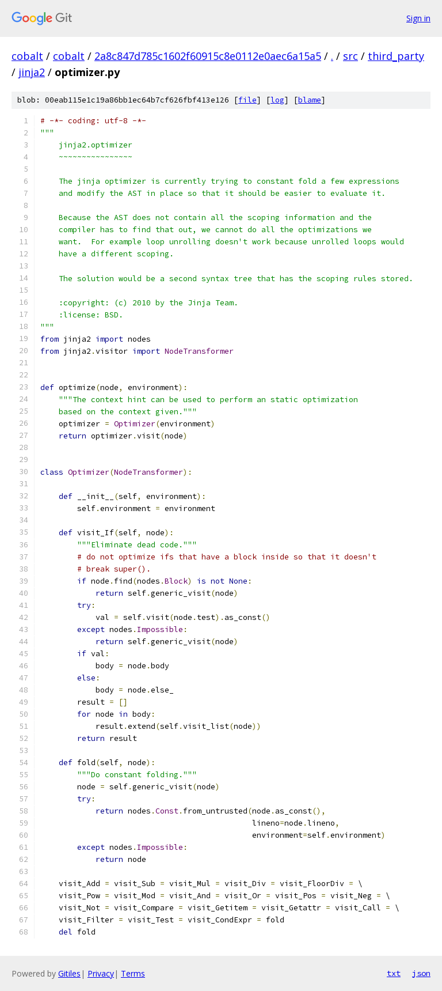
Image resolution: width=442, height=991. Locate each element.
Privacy (100, 973)
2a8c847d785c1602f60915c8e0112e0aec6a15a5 (207, 56)
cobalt (27, 56)
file (247, 100)
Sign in (418, 18)
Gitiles (69, 973)
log (277, 100)
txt (394, 973)
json (421, 973)
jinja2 (31, 72)
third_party (396, 56)
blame (309, 100)
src (350, 56)
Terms (133, 973)
